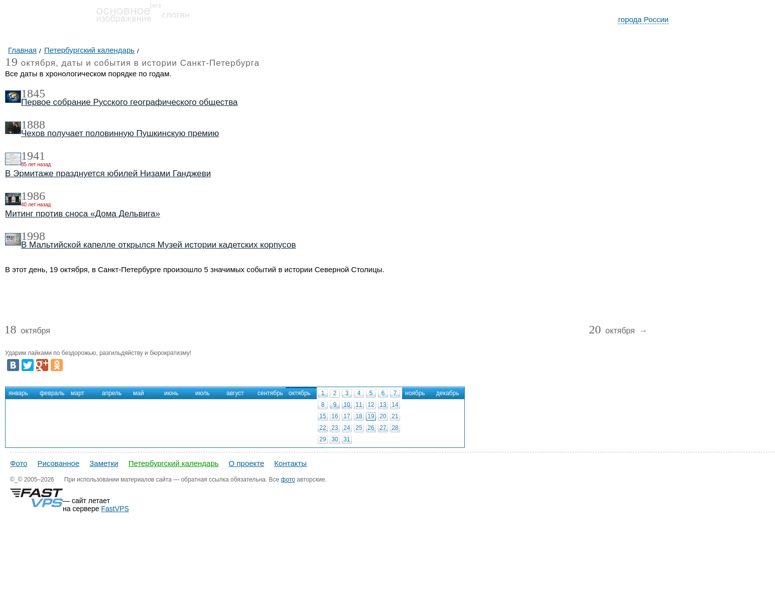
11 (358, 404)
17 (346, 416)
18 (358, 416)
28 (395, 427)
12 (370, 404)
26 (370, 427)
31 (346, 439)
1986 (33, 195)
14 (395, 404)
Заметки (103, 463)
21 (395, 416)
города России (643, 19)
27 (382, 427)
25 (358, 427)
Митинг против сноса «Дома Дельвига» (82, 213)
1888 (33, 124)
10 (346, 404)
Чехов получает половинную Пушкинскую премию (120, 133)
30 (334, 439)
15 (322, 416)
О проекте (247, 463)
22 (322, 427)
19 (370, 416)
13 (382, 404)
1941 (33, 155)
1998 (33, 236)
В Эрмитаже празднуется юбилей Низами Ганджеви (108, 173)
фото (288, 479)
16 (334, 416)
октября (27, 331)
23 (334, 427)
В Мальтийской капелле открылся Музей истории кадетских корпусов (158, 245)
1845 (33, 93)
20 (382, 416)
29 (322, 439)
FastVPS (115, 509)
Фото (18, 463)
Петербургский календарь (173, 463)
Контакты (290, 463)
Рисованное (58, 463)
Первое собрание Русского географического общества (129, 102)
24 (346, 427)
